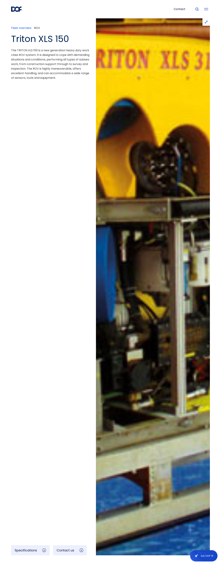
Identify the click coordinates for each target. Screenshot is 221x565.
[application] (202, 556)
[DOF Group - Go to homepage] (16, 9)
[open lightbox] (153, 286)
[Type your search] (197, 9)
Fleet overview (21, 28)
